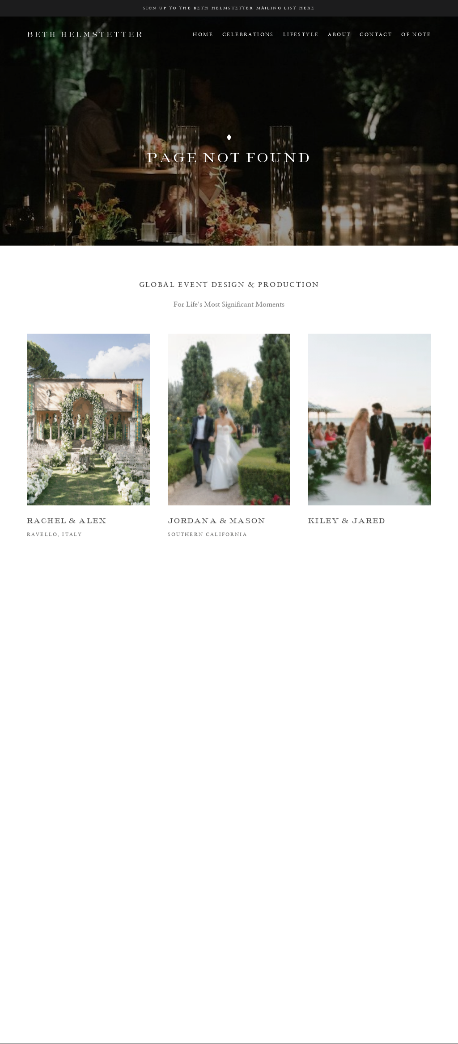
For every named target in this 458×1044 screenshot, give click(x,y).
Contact (376, 34)
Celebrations (248, 34)
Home (203, 34)
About (339, 34)
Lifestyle (301, 34)
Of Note (416, 34)
